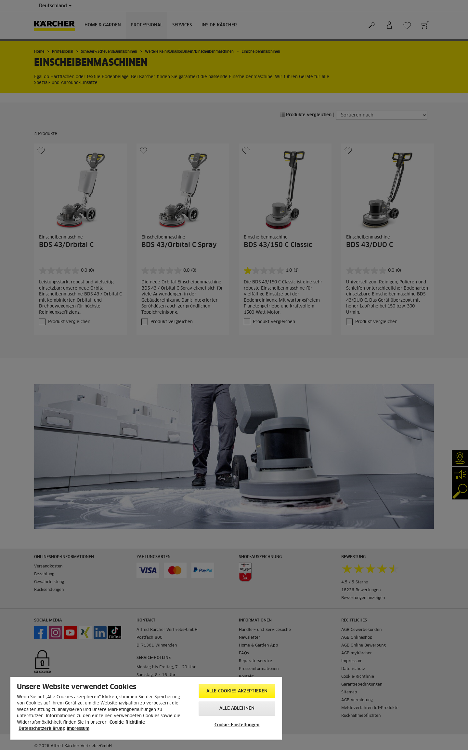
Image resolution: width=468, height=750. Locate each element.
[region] (146, 708)
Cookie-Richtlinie (127, 722)
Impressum (78, 729)
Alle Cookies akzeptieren (236, 691)
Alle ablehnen (236, 708)
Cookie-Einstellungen (237, 725)
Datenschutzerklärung (42, 729)
